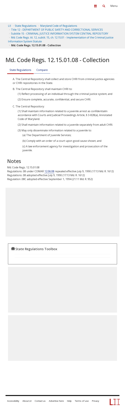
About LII (26, 400)
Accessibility (13, 400)
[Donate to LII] (95, 6)
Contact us (40, 400)
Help (69, 400)
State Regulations (25, 26)
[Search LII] (104, 6)
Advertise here (56, 400)
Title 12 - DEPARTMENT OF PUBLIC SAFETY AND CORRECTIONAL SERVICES (57, 29)
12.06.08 (49, 171)
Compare (42, 70)
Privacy (95, 400)
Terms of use (82, 400)
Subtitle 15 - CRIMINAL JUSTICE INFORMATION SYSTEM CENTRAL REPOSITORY (59, 33)
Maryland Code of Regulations (58, 26)
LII (9, 26)
